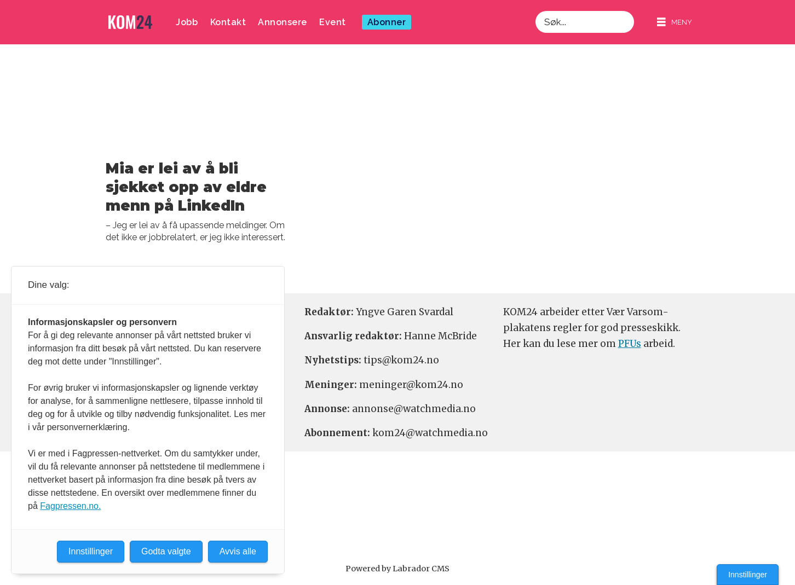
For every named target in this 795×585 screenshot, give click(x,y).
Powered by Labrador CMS (397, 569)
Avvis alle (238, 551)
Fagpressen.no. (70, 506)
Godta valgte (166, 551)
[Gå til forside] (130, 22)
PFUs (629, 344)
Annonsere (282, 22)
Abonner (386, 22)
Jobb (187, 22)
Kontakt (228, 22)
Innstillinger (747, 574)
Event (332, 22)
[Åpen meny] (674, 22)
